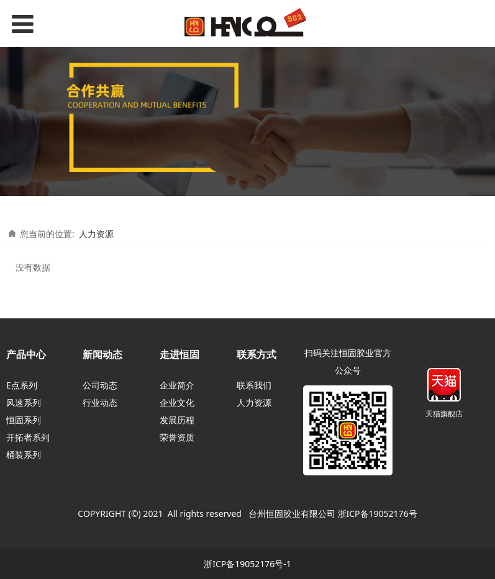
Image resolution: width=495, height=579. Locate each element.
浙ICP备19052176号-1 (247, 564)
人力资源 (96, 234)
